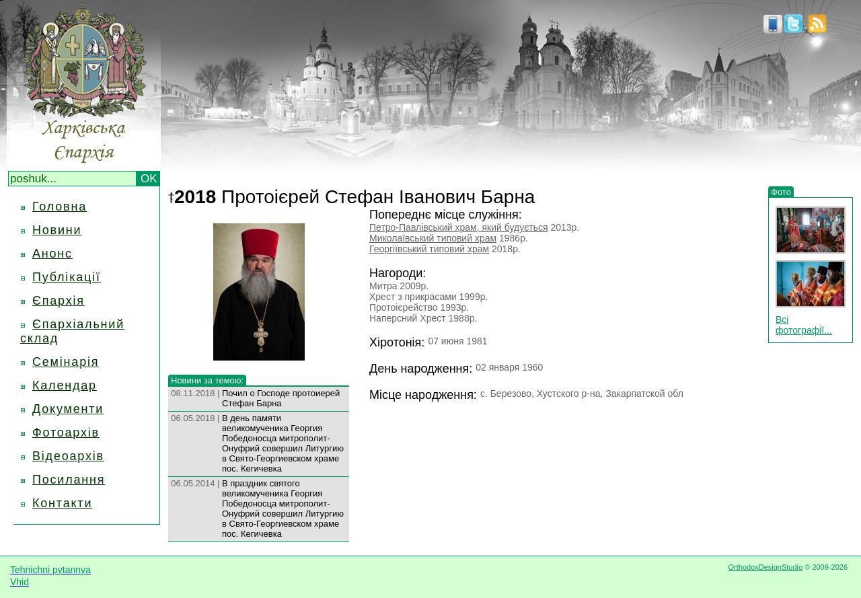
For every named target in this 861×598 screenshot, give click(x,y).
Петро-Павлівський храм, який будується (458, 227)
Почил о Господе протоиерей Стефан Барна (281, 398)
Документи (68, 409)
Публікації (66, 277)
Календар (64, 385)
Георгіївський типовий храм (429, 249)
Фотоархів (66, 432)
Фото (781, 192)
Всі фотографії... (804, 325)
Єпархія (58, 300)
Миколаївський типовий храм (432, 238)
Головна (59, 206)
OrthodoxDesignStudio (765, 567)
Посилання (68, 479)
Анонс (52, 253)
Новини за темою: (207, 380)
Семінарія (65, 362)
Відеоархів (68, 456)
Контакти (62, 503)
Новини (56, 230)
